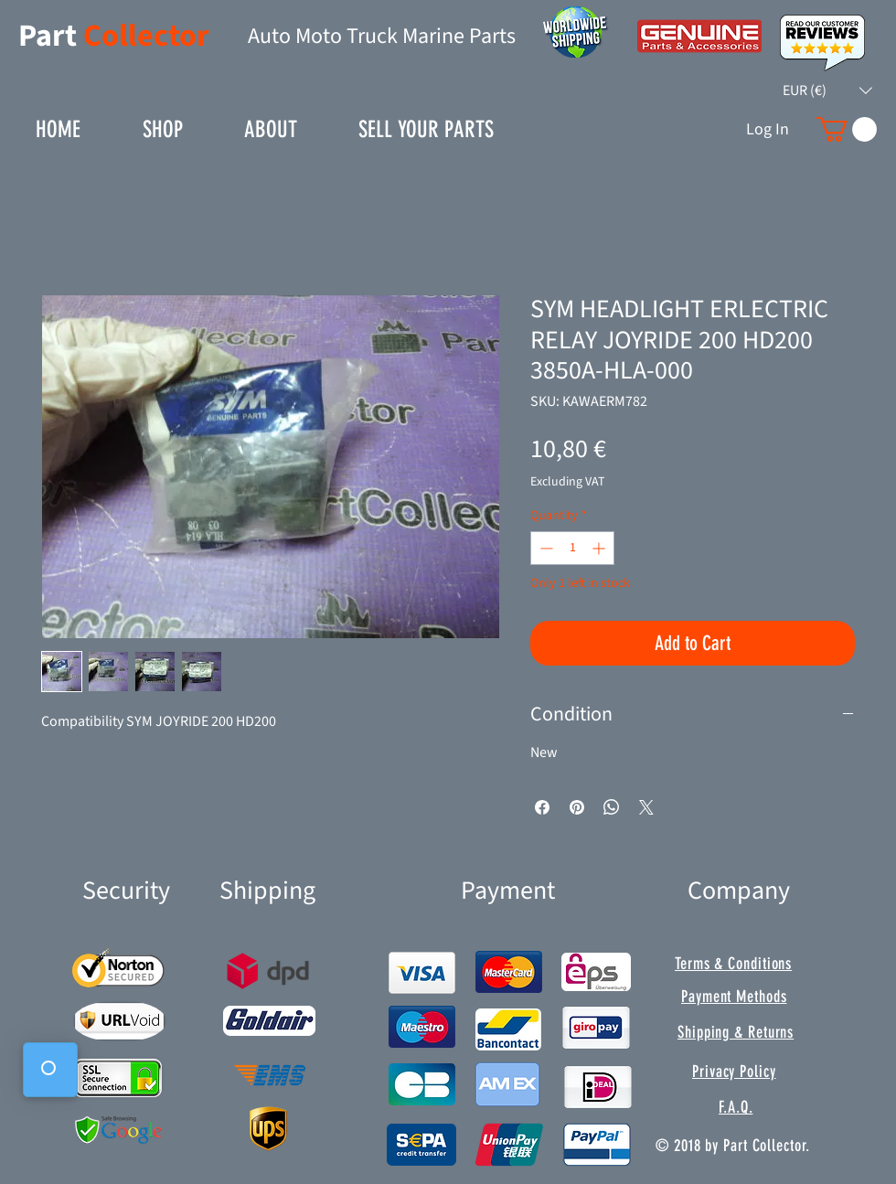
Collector (146, 36)
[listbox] (827, 90)
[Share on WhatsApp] (612, 807)
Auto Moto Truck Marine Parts (382, 36)
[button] (827, 90)
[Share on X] (646, 807)
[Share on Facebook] (542, 807)
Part (50, 36)
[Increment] (600, 548)
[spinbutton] (572, 548)
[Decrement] (544, 548)
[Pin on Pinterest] (577, 807)
